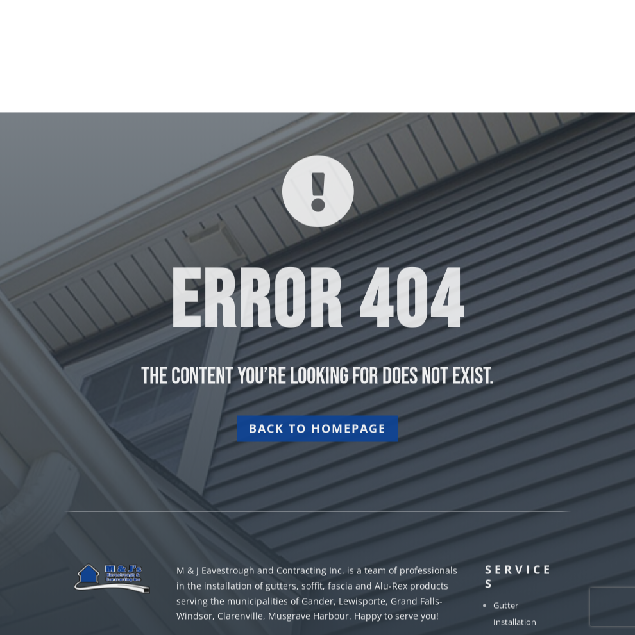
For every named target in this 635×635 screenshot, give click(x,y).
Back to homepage (317, 471)
